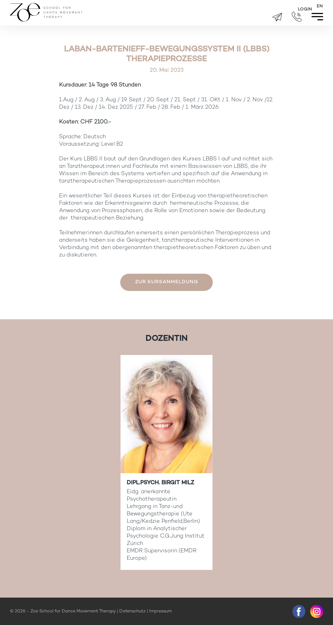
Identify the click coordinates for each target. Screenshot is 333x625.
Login (305, 9)
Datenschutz (132, 611)
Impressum (160, 611)
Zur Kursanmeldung (166, 282)
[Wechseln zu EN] (319, 6)
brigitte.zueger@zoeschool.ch (277, 17)
